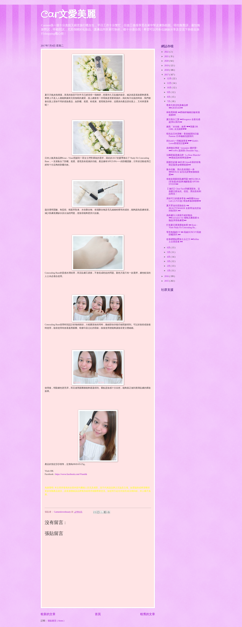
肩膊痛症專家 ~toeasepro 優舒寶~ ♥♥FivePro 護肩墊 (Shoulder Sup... (182, 149)
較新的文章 (48, 614)
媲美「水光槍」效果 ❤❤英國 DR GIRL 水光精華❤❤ (182, 128)
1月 (169, 270)
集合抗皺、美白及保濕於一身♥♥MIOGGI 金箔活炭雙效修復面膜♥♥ (182, 172)
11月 (169, 83)
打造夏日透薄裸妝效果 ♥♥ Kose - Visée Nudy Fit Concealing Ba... (181, 226)
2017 (166, 74)
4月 (169, 257)
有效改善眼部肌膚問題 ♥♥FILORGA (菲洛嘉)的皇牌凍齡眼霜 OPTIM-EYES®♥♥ (183, 181)
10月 (169, 87)
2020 (166, 61)
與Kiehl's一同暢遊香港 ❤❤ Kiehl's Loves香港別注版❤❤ (182, 142)
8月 (169, 97)
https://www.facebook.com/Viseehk (71, 474)
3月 (169, 261)
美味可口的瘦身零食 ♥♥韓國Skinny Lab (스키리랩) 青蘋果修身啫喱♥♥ (183, 199)
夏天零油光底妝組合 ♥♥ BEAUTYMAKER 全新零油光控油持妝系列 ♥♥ (183, 208)
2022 (166, 52)
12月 (169, 78)
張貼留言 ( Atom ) (56, 621)
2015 (166, 281)
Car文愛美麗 (68, 14)
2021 (166, 56)
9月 (169, 92)
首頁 (98, 614)
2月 (169, 266)
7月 (169, 101)
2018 (166, 70)
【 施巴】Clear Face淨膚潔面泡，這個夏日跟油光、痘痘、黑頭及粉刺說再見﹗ (183, 191)
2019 (166, 65)
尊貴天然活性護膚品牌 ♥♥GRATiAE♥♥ (177, 106)
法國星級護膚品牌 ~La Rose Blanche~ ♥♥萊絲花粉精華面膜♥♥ (183, 156)
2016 (166, 276)
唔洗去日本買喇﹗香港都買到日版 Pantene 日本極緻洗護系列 (182, 135)
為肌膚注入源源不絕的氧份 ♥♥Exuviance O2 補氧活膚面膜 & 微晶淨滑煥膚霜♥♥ (182, 218)
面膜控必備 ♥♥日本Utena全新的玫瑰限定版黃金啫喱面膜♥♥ (183, 163)
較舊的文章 (147, 614)
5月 (169, 252)
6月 (169, 247)
